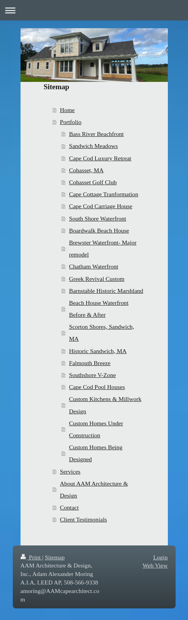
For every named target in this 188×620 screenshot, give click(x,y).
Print (31, 557)
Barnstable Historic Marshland (106, 290)
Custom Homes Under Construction (96, 429)
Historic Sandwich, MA (98, 351)
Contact (69, 507)
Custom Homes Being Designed (95, 453)
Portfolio (70, 122)
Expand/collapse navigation (94, 10)
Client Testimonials (83, 519)
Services (70, 471)
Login (160, 557)
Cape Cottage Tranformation (103, 194)
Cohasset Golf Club (93, 182)
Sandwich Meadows (93, 146)
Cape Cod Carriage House (100, 206)
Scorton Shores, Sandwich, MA (101, 332)
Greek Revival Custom (96, 278)
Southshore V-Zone (92, 375)
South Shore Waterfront (97, 218)
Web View (155, 565)
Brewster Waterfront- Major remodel (102, 248)
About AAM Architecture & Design (94, 489)
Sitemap (55, 557)
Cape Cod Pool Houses (97, 387)
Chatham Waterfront (93, 266)
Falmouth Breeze (89, 363)
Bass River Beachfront (96, 134)
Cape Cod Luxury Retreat (100, 158)
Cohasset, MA (86, 170)
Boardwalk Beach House (99, 230)
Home (67, 110)
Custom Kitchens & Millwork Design (105, 405)
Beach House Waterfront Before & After (98, 308)
